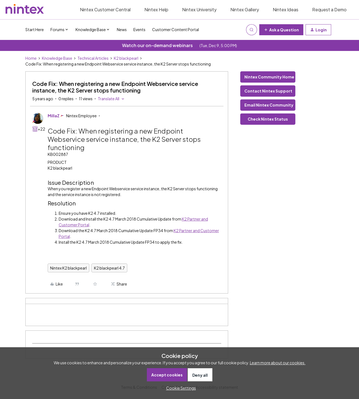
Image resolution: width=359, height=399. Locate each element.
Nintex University (199, 9)
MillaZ (54, 115)
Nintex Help (156, 9)
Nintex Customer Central (105, 9)
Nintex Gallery (244, 9)
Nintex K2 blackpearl (68, 267)
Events (139, 29)
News (122, 29)
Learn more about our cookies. (278, 362)
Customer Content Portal (175, 29)
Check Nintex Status (268, 118)
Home (31, 58)
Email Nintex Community (268, 104)
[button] (281, 29)
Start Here (34, 29)
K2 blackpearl (126, 58)
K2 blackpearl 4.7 (109, 267)
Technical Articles (93, 58)
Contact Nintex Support (268, 90)
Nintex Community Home (269, 76)
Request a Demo (329, 9)
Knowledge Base (57, 58)
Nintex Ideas (285, 9)
